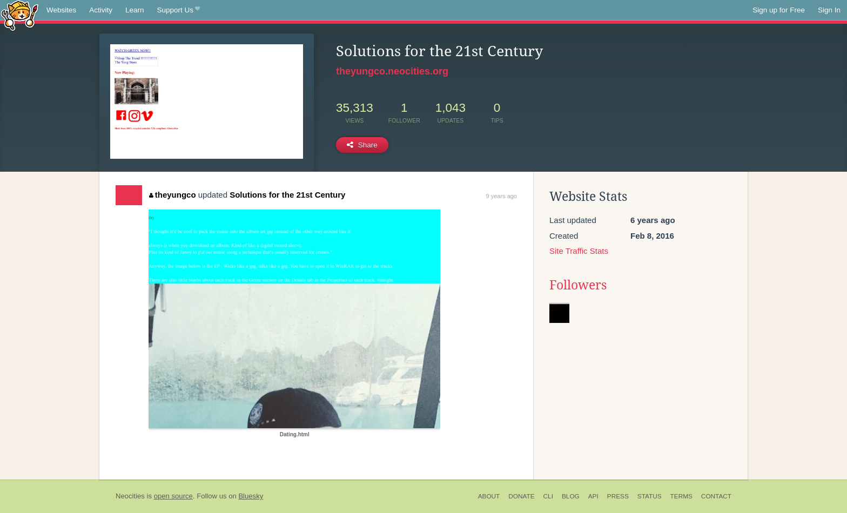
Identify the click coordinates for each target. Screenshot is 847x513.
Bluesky (250, 496)
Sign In (829, 10)
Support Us (178, 10)
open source (173, 496)
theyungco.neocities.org (392, 71)
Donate (521, 496)
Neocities (130, 496)
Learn (134, 10)
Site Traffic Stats (578, 250)
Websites (61, 10)
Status (649, 496)
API (593, 496)
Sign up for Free (778, 10)
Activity (100, 10)
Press (618, 496)
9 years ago (501, 196)
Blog (571, 496)
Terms (681, 496)
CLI (548, 496)
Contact (716, 496)
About (489, 496)
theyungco (172, 194)
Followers (578, 285)
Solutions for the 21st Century (287, 194)
